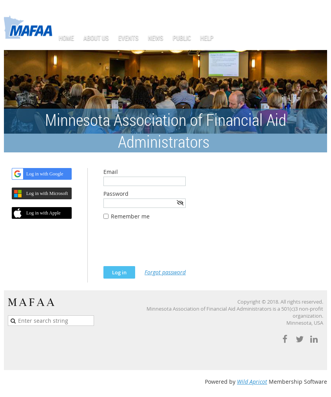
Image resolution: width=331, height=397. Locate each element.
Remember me (130, 216)
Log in (319, 11)
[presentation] (162, 247)
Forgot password (165, 272)
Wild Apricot (252, 381)
